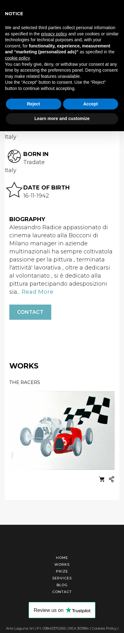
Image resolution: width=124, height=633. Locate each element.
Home (62, 557)
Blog (62, 584)
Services (62, 577)
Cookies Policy (104, 627)
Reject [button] (33, 103)
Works (62, 563)
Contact (30, 311)
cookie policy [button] (17, 58)
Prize (62, 570)
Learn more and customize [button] (62, 118)
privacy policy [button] (54, 33)
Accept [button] (90, 103)
